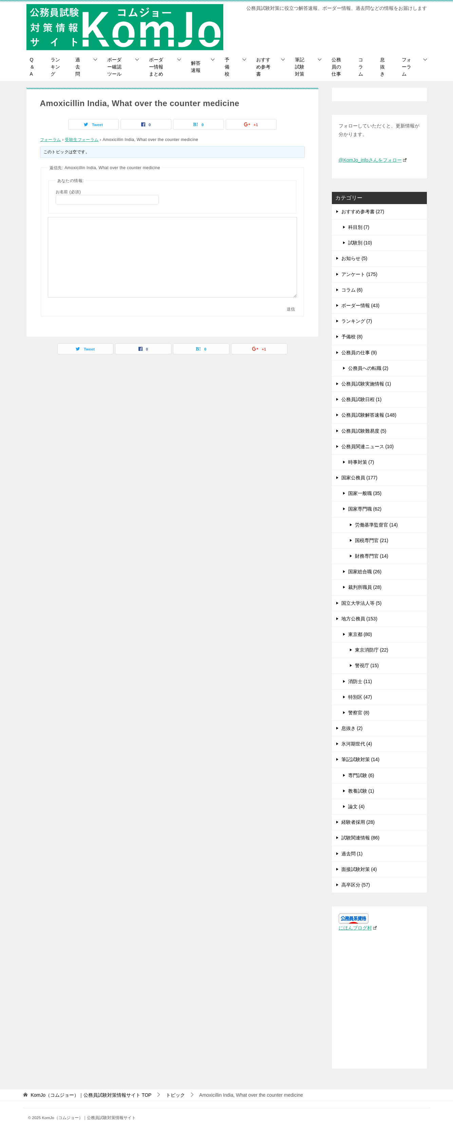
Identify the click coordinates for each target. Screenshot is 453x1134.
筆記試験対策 (299, 67)
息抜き (382, 67)
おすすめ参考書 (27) (362, 211)
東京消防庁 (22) (372, 650)
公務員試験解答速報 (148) (369, 415)
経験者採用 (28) (358, 822)
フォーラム (406, 67)
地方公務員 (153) (359, 618)
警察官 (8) (359, 712)
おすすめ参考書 (263, 67)
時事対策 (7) (361, 462)
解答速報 (196, 66)
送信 (291, 309)
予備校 (227, 67)
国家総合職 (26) (365, 571)
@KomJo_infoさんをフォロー (373, 160)
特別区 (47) (360, 697)
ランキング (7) (356, 321)
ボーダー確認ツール (114, 67)
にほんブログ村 (358, 928)
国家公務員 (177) (359, 477)
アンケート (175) (359, 274)
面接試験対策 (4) (359, 869)
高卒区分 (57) (355, 885)
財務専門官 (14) (372, 556)
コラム (360, 67)
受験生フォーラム (81, 139)
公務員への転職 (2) (368, 368)
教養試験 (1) (361, 791)
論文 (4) (356, 806)
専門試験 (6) (361, 775)
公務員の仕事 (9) (359, 352)
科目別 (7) (359, 227)
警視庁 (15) (367, 665)
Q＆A (32, 67)
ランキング (55, 67)
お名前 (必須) (68, 192)
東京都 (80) (360, 634)
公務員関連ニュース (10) (367, 446)
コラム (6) (352, 290)
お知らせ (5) (354, 258)
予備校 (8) (352, 336)
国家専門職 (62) (365, 509)
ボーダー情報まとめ (156, 67)
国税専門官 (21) (372, 540)
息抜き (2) (352, 728)
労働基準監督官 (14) (376, 525)
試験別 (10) (360, 242)
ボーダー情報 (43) (360, 305)
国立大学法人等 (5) (361, 603)
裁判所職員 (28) (365, 587)
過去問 (77, 67)
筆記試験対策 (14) (360, 759)
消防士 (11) (360, 681)
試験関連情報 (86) (360, 837)
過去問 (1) (352, 853)
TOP (91, 1095)
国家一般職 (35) (365, 493)
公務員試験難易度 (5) (363, 431)
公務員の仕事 (336, 67)
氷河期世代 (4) (356, 744)
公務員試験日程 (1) (361, 399)
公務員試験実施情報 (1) (366, 383)
